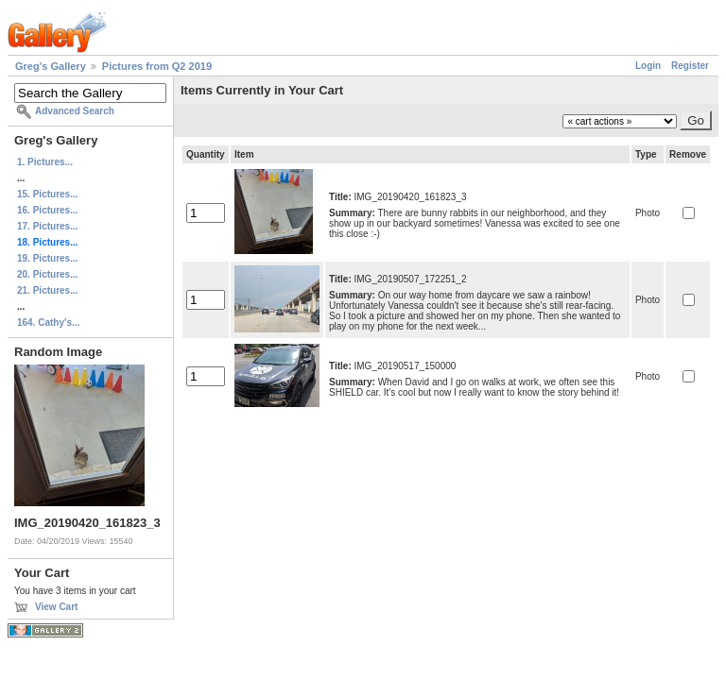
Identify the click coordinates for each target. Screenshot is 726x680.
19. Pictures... (47, 258)
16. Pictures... (47, 210)
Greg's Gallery (50, 66)
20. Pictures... (47, 274)
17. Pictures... (47, 226)
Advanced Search (74, 111)
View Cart (56, 607)
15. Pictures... (47, 194)
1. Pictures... (45, 162)
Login (648, 65)
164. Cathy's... (48, 322)
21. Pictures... (47, 290)
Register (690, 65)
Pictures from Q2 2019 (157, 66)
